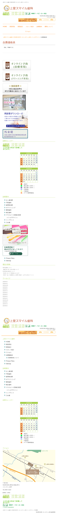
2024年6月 (5, 305)
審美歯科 (8, 210)
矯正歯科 (8, 212)
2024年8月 (5, 302)
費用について (49, 26)
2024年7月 (5, 303)
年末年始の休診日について (9, 271)
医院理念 (12, 26)
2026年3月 (5, 283)
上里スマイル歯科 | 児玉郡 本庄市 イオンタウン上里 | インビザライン (18, 510)
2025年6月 (5, 292)
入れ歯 (8, 222)
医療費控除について (13, 357)
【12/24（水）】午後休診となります (11, 273)
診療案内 (39, 26)
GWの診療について (7, 267)
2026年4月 (5, 281)
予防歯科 (8, 202)
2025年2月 (5, 298)
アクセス (27, 31)
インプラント (10, 220)
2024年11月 (5, 300)
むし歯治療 (9, 200)
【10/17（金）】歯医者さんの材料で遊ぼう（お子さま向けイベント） (18, 275)
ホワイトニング (10, 207)
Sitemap (8, 260)
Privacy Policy (10, 258)
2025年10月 (5, 285)
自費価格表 (9, 355)
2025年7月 (5, 290)
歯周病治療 (9, 205)
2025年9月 (5, 287)
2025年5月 (5, 294)
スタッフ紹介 (30, 26)
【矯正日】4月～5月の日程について (11, 269)
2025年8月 (5, 289)
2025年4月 (5, 296)
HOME (5, 26)
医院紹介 (20, 26)
